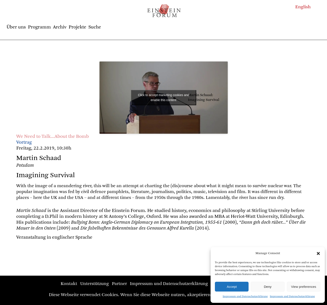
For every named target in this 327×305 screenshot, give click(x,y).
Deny (267, 286)
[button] (318, 253)
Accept (232, 286)
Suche (94, 27)
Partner (119, 284)
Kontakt (69, 284)
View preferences (303, 286)
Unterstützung (94, 284)
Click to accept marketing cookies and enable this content (163, 97)
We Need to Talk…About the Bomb (52, 136)
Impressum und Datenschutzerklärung (245, 296)
